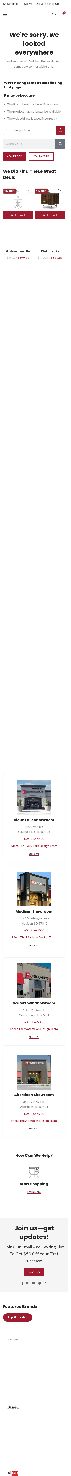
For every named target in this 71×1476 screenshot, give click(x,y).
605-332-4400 (34, 838)
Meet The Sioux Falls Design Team (34, 846)
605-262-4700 (34, 1113)
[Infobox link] (34, 1361)
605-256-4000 (34, 930)
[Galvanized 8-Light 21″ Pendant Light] (18, 200)
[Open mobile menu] (5, 14)
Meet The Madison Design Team (34, 937)
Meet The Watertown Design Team (34, 1029)
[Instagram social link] (27, 1283)
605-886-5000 (34, 1022)
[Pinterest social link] (39, 1283)
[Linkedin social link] (45, 1283)
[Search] (54, 14)
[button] (18, 215)
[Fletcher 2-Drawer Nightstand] (50, 200)
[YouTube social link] (33, 1283)
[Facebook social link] (22, 1283)
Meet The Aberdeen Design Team (34, 1120)
